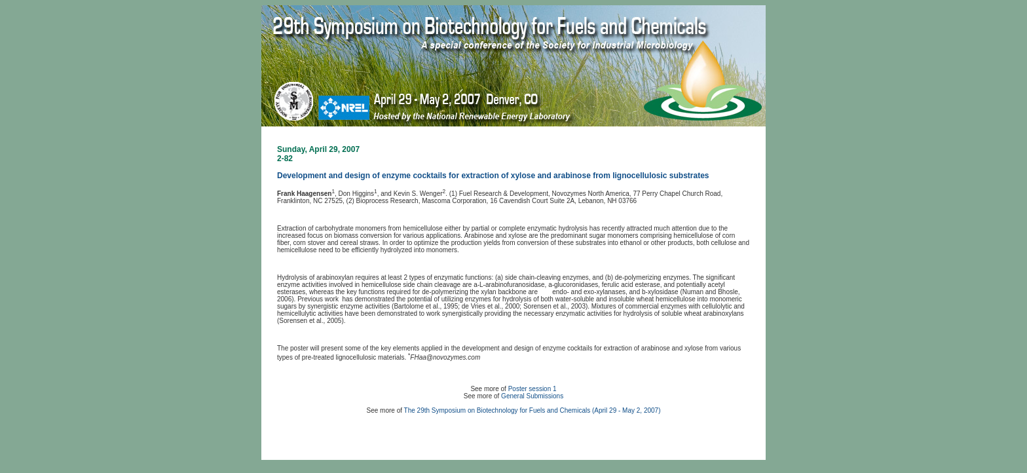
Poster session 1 (532, 388)
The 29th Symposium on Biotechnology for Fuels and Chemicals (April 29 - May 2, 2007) (532, 410)
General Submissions (532, 396)
